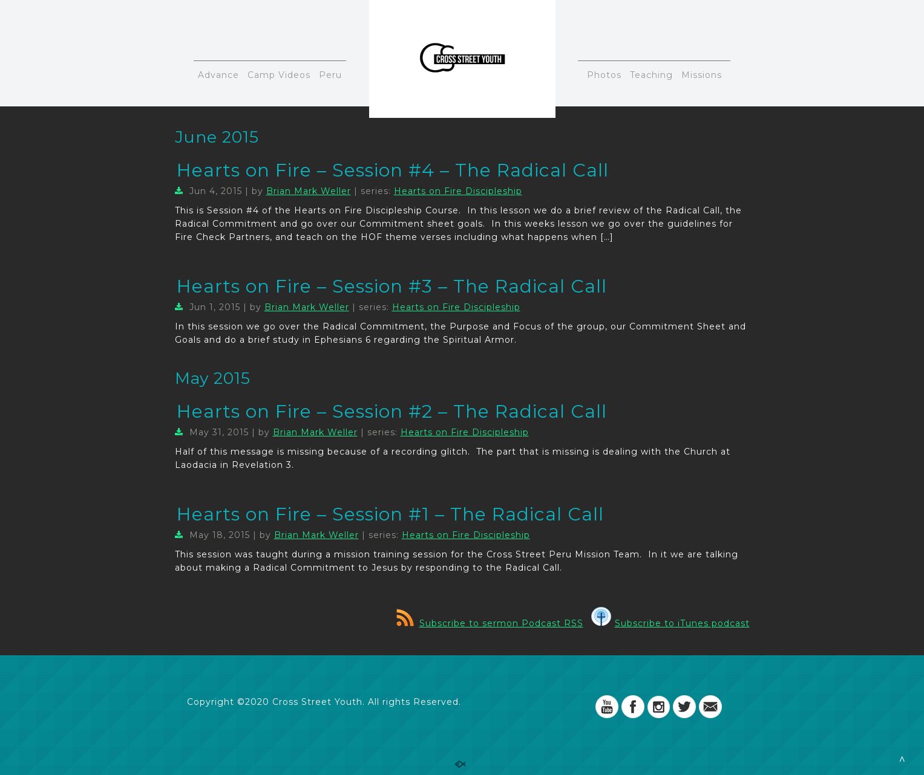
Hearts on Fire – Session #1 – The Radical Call (390, 514)
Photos (604, 75)
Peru (330, 75)
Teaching (651, 75)
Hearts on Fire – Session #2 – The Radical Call (392, 411)
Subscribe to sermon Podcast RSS (489, 623)
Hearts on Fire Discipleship (458, 191)
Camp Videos (278, 75)
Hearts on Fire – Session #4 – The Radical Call (393, 170)
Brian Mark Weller (308, 191)
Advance (218, 75)
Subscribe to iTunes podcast (670, 623)
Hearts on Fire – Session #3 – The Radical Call (392, 286)
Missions (701, 75)
